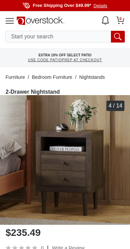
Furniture (15, 77)
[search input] (65, 37)
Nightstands (92, 77)
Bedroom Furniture (52, 77)
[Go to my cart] (120, 20)
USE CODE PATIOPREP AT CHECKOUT (65, 60)
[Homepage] (40, 21)
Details (100, 5)
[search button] (118, 37)
